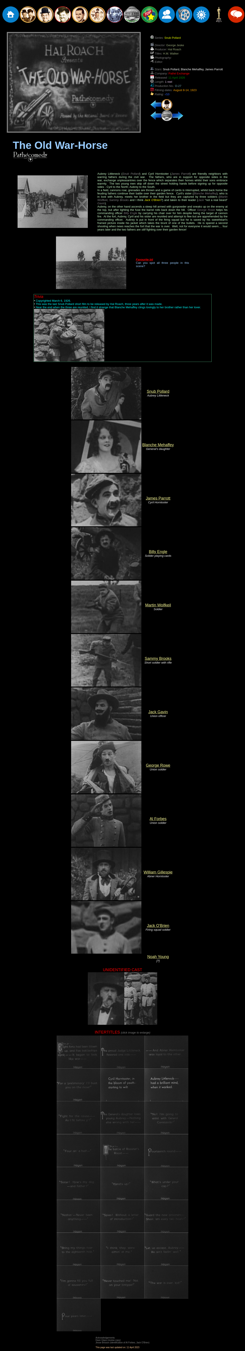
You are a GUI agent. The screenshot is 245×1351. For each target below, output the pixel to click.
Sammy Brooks (158, 658)
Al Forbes (158, 819)
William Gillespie (158, 872)
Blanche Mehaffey (158, 445)
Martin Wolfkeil (158, 605)
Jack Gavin (158, 712)
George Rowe (158, 765)
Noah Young (158, 957)
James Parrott (158, 498)
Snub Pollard (158, 391)
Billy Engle (158, 552)
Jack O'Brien (158, 925)
